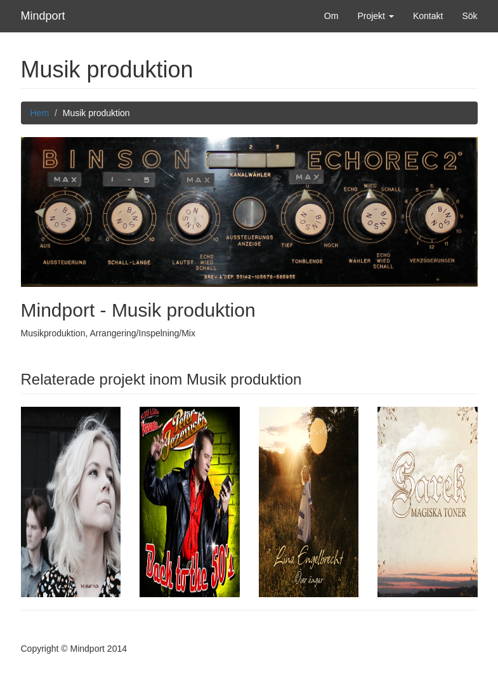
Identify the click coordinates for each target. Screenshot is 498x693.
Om (331, 16)
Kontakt (428, 16)
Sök (469, 16)
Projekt (375, 16)
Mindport (43, 16)
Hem (39, 113)
